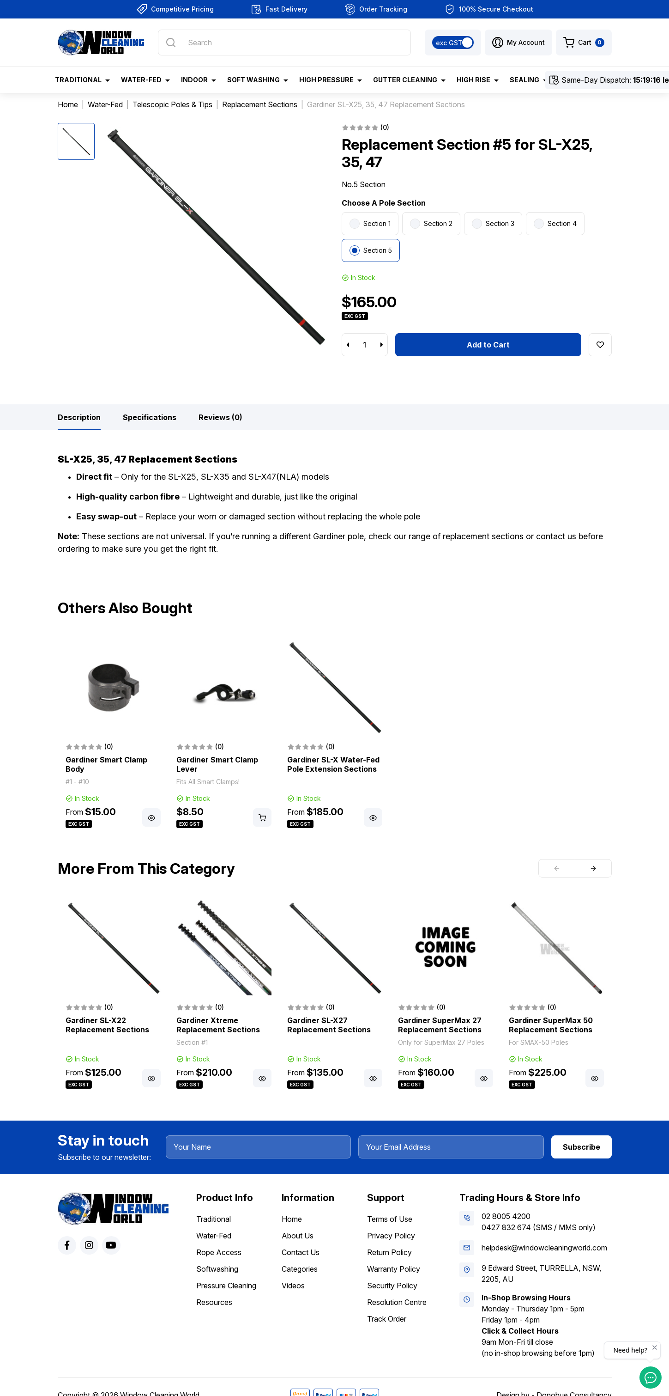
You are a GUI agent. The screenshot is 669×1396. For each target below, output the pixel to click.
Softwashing (217, 1269)
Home (292, 1219)
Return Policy (389, 1252)
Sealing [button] (524, 80)
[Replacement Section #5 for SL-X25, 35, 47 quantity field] (365, 344)
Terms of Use (389, 1219)
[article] (113, 735)
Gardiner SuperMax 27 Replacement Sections (440, 1025)
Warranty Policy (393, 1269)
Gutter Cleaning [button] (405, 80)
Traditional (213, 1219)
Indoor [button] (194, 80)
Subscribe (581, 1147)
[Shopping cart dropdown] (584, 42)
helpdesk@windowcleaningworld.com (544, 1247)
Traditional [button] (78, 80)
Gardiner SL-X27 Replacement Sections (329, 1025)
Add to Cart (488, 344)
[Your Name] (258, 1146)
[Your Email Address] (451, 1146)
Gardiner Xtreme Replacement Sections (218, 1025)
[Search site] (171, 42)
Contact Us (300, 1252)
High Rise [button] (473, 80)
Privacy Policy (391, 1235)
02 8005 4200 (506, 1216)
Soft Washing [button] (253, 80)
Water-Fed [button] (141, 80)
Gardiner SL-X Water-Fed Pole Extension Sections (333, 764)
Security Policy (392, 1285)
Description (79, 417)
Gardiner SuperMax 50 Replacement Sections (551, 1025)
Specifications (149, 417)
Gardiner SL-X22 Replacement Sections (107, 1025)
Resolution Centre (397, 1302)
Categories (300, 1269)
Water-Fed (213, 1235)
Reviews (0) (220, 417)
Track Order (386, 1318)
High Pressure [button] (326, 80)
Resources (214, 1302)
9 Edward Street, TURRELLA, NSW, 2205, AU (541, 1273)
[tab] (79, 417)
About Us (297, 1235)
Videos (293, 1285)
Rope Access (218, 1252)
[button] (518, 42)
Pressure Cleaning (226, 1285)
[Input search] (284, 42)
